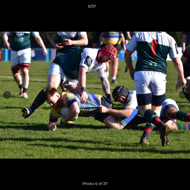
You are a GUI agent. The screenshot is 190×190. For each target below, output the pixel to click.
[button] (171, 7)
